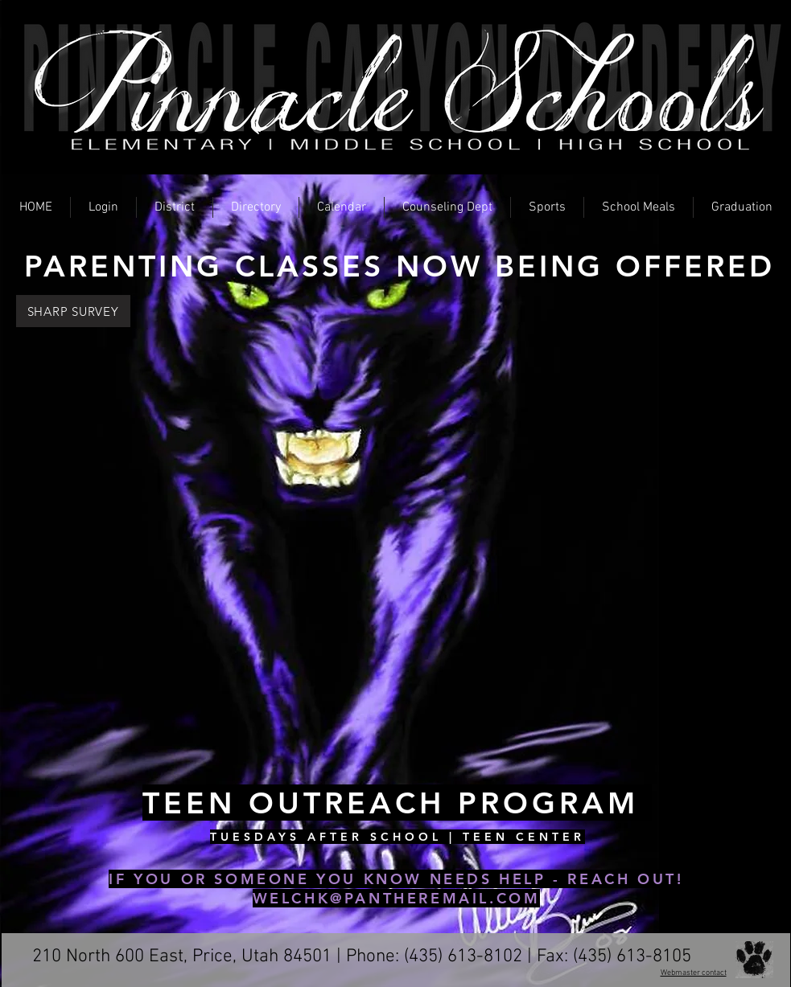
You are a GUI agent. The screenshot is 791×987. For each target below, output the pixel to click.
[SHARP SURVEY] (73, 311)
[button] (103, 207)
